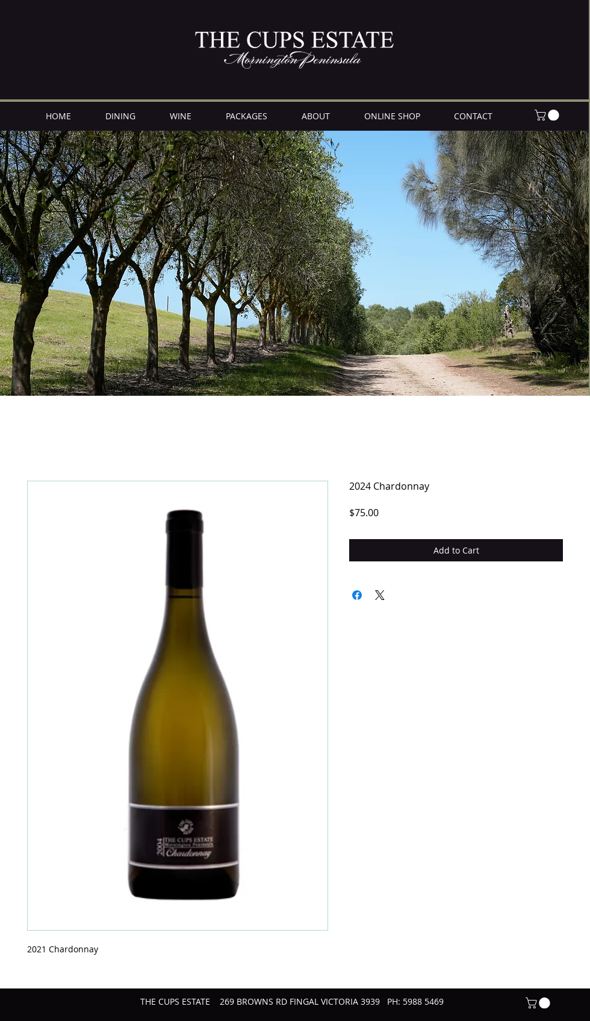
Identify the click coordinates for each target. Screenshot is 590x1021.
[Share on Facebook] (357, 595)
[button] (548, 115)
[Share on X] (380, 595)
